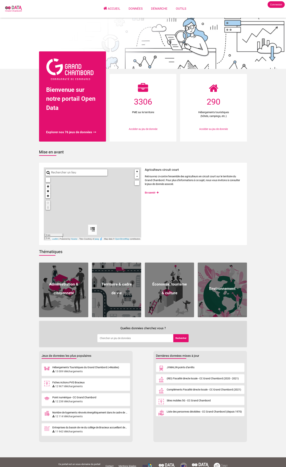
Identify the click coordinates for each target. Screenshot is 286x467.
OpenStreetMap (122, 239)
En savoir (152, 192)
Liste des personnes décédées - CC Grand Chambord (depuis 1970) (204, 411)
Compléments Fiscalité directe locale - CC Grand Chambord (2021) (204, 389)
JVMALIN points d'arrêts (180, 367)
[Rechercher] (135, 338)
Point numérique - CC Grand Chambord (74, 397)
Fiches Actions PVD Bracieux (68, 382)
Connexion (276, 4)
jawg (97, 239)
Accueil (114, 8)
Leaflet (55, 239)
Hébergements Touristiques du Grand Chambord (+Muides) (85, 367)
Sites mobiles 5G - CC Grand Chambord (189, 400)
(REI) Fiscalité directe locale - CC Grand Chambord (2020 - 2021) (203, 378)
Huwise (74, 239)
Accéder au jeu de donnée (143, 129)
